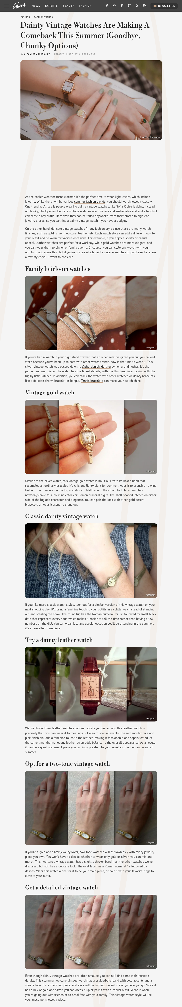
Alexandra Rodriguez (37, 54)
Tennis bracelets (92, 381)
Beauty (68, 6)
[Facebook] (107, 7)
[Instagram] (130, 7)
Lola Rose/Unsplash (150, 137)
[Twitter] (137, 7)
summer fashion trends (89, 201)
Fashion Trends (43, 17)
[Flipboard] (122, 7)
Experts (51, 6)
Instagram (150, 347)
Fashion (85, 6)
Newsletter (164, 6)
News (36, 6)
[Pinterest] (114, 7)
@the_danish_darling (96, 366)
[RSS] (145, 7)
